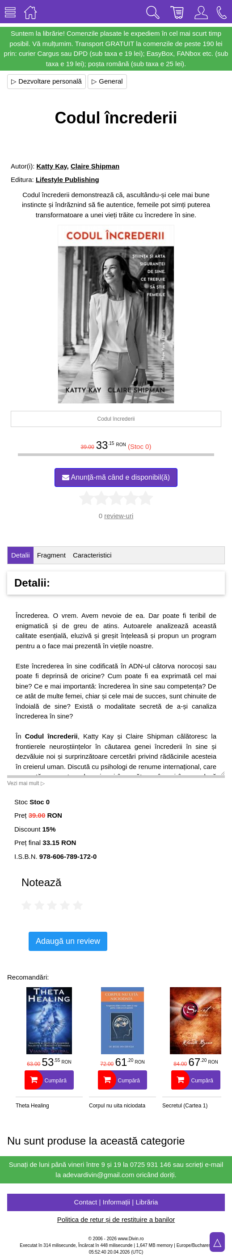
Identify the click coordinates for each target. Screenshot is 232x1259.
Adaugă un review (68, 941)
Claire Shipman (95, 166)
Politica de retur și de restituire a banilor (116, 1219)
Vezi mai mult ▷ (26, 783)
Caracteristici (92, 555)
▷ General (107, 81)
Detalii (20, 555)
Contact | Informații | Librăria (116, 1202)
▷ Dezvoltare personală (46, 81)
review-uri (118, 516)
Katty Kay (52, 166)
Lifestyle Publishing (67, 179)
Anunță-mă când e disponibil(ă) (116, 477)
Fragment (51, 555)
